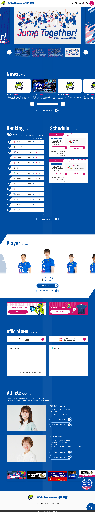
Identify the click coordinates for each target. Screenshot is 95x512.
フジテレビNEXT (61, 155)
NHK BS (59, 153)
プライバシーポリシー (42, 503)
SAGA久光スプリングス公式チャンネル (30, 373)
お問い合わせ (55, 503)
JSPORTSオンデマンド (62, 151)
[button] (9, 52)
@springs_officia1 (56, 362)
